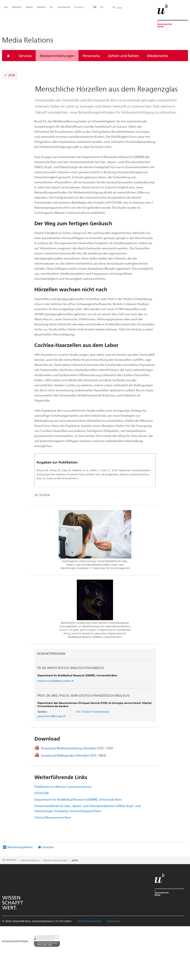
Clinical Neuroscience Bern (52, 817)
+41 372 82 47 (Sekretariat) (92, 711)
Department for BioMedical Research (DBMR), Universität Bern (78, 799)
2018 (11, 75)
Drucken (48, 847)
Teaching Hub (63, 7)
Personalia (91, 55)
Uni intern (79, 7)
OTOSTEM (41, 793)
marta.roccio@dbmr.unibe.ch (55, 680)
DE (95, 7)
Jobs (6, 7)
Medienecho (157, 55)
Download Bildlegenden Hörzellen (73, 755)
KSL (51, 7)
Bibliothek (16, 7)
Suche (119, 7)
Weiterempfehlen (20, 847)
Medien (29, 7)
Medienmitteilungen (57, 55)
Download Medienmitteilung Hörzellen (77, 748)
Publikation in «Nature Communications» (63, 786)
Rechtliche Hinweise (89, 921)
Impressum (113, 921)
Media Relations (30, 860)
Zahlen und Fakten (123, 55)
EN (101, 7)
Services (25, 55)
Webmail (41, 7)
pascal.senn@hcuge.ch (51, 716)
